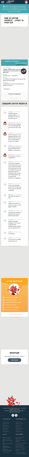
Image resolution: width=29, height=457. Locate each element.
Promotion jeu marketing (21, 453)
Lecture (4, 452)
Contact (6, 410)
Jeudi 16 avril (18, 430)
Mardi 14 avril (18, 426)
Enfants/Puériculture (7, 447)
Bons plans (17, 412)
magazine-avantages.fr (12, 61)
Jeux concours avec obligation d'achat (20, 445)
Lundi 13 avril (18, 425)
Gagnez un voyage (6, 437)
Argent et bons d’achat (7, 443)
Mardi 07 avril (5, 428)
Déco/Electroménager (7, 450)
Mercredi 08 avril (6, 426)
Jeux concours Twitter (20, 452)
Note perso (7, 89)
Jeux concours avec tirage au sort (20, 438)
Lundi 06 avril (5, 430)
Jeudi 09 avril (5, 425)
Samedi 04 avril (6, 431)
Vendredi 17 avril (19, 431)
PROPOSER (14, 360)
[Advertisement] (14, 43)
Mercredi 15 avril (19, 428)
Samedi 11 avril (6, 422)
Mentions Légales (13, 410)
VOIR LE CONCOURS (14, 98)
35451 (25, 67)
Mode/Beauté (5, 446)
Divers (8, 452)
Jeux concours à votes (20, 447)
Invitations (5, 449)
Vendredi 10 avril (6, 423)
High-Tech (5, 440)
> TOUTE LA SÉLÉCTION (14, 314)
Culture (4, 444)
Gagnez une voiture (7, 439)
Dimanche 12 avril (19, 423)
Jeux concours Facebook (21, 443)
